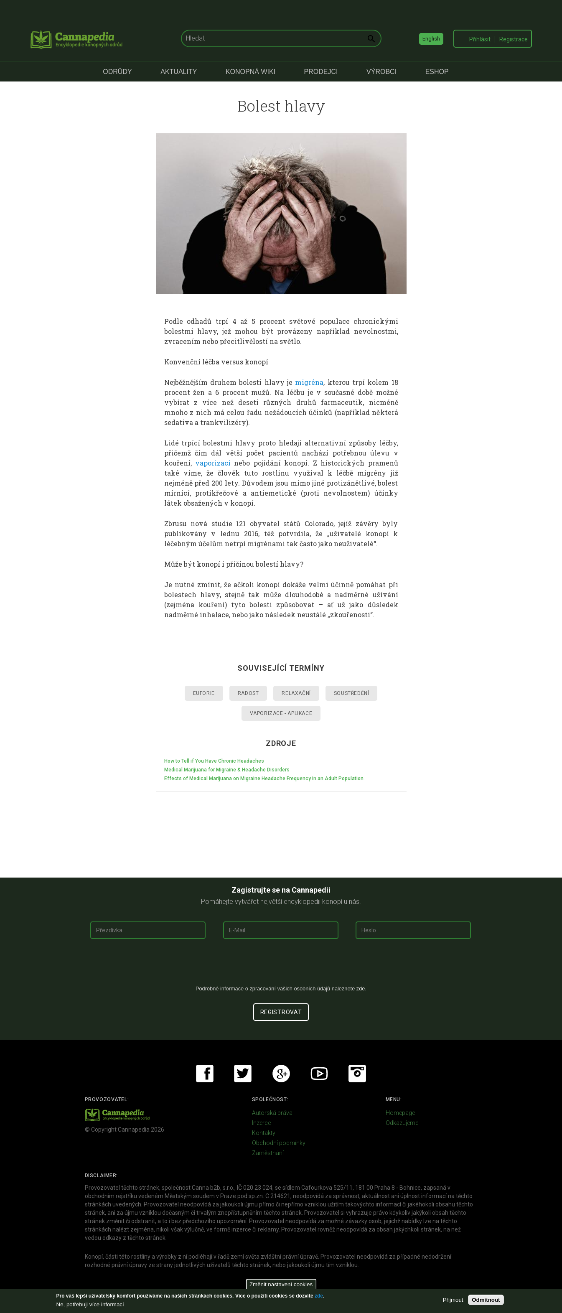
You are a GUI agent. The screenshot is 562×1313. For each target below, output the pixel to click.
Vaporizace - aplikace (281, 713)
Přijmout (453, 1300)
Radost (248, 693)
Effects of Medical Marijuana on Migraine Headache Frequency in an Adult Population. (264, 778)
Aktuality (178, 71)
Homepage (400, 1112)
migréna (309, 382)
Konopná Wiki (250, 71)
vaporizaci (213, 462)
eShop (437, 71)
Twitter (242, 1073)
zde (319, 1296)
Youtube (319, 1073)
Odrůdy (117, 71)
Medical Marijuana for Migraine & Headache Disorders (227, 770)
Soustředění (351, 693)
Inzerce (261, 1123)
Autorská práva (272, 1112)
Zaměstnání (268, 1153)
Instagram (357, 1073)
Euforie (204, 693)
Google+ (281, 1073)
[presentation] (281, 965)
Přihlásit (480, 39)
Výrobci (381, 71)
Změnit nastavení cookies (281, 1284)
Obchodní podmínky (278, 1143)
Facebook (204, 1073)
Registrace (513, 39)
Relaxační (296, 693)
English (431, 39)
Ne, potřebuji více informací (90, 1304)
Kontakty (263, 1133)
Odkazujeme (402, 1123)
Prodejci (321, 71)
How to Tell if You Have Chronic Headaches (214, 761)
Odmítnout (486, 1300)
